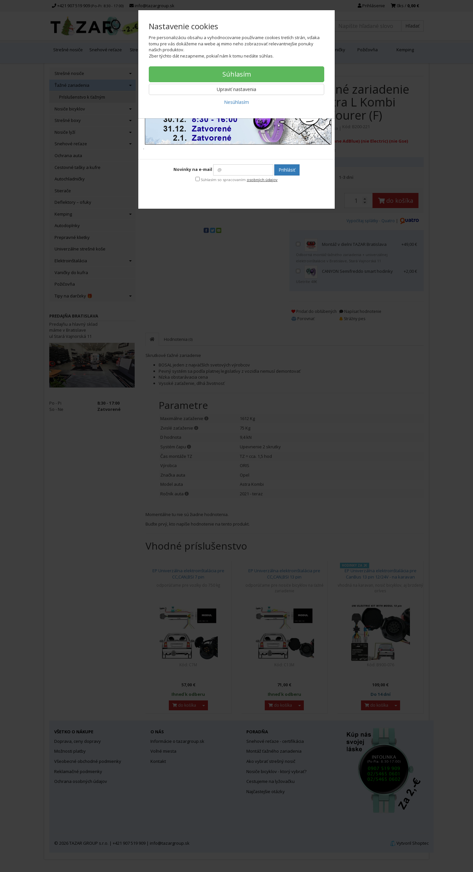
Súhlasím (236, 74)
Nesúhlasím (236, 102)
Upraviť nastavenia (236, 89)
